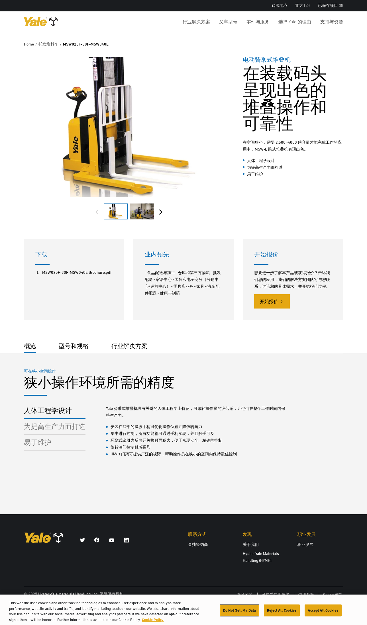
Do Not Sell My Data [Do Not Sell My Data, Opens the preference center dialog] (239, 612)
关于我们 (251, 544)
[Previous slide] (97, 212)
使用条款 (306, 595)
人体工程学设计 (48, 410)
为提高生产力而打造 (54, 426)
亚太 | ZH (302, 5)
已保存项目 (330, 5)
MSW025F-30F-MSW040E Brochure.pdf (73, 272)
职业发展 (305, 544)
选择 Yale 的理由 (294, 21)
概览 (30, 346)
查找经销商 (198, 544)
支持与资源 (331, 21)
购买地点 (280, 5)
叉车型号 (228, 21)
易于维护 (37, 442)
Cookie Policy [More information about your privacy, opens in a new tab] (153, 622)
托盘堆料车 (48, 44)
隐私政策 (245, 595)
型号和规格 (74, 346)
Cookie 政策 (333, 595)
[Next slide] (160, 212)
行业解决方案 (196, 21)
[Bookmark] (339, 58)
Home (29, 44)
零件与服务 (257, 21)
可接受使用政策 (275, 595)
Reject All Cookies (282, 612)
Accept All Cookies (323, 612)
